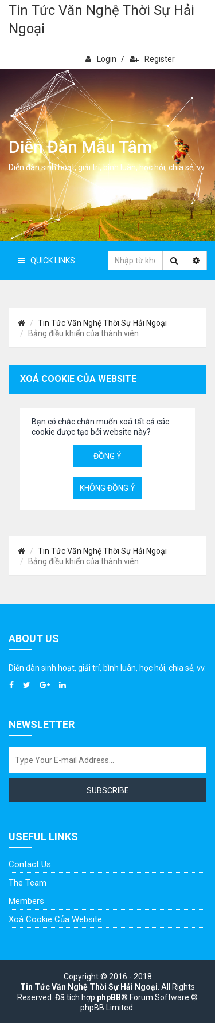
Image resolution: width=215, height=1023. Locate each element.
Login (100, 59)
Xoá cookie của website (55, 919)
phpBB (109, 997)
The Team (27, 883)
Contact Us (30, 864)
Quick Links (46, 260)
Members (26, 901)
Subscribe (108, 790)
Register (152, 59)
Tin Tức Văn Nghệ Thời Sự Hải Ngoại (101, 19)
